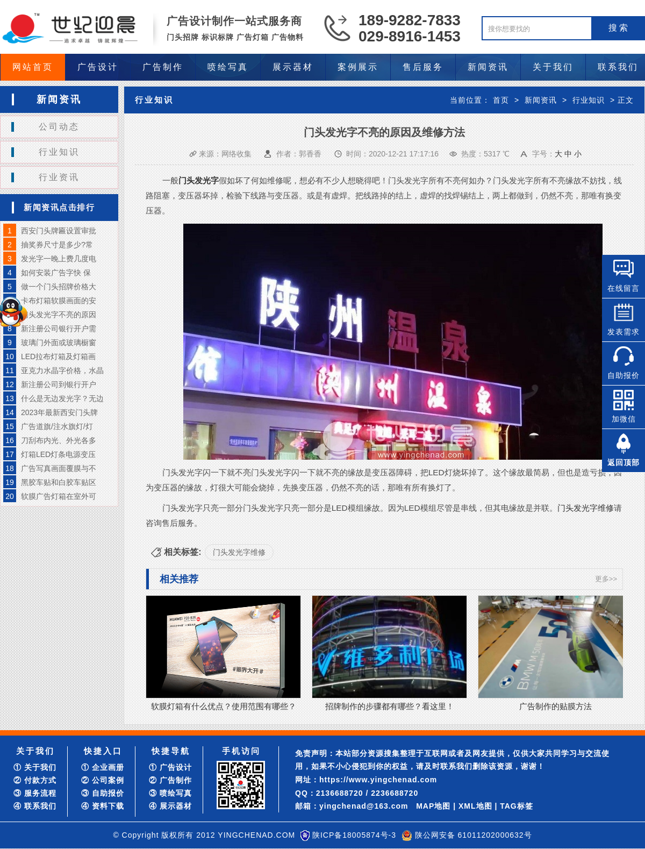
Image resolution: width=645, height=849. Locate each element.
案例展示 (358, 67)
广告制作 (162, 67)
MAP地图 (433, 806)
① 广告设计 (170, 767)
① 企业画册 (102, 767)
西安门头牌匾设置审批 (58, 230)
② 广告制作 (170, 780)
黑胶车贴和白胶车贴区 (58, 482)
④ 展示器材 (170, 806)
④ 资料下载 (102, 806)
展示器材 (293, 67)
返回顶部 (623, 462)
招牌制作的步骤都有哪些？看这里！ (389, 706)
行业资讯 (59, 177)
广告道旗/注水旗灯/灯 (57, 426)
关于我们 (553, 67)
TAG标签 (516, 806)
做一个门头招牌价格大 (58, 286)
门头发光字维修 (585, 507)
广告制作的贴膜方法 (555, 706)
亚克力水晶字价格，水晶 (62, 370)
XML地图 (475, 806)
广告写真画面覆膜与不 (58, 468)
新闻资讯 (488, 67)
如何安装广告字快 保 (56, 272)
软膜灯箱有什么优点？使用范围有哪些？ (223, 706)
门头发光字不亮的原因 (58, 314)
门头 (186, 180)
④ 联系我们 (34, 806)
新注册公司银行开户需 (58, 328)
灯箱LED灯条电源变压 (58, 454)
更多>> (606, 579)
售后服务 (423, 67)
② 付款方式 (34, 780)
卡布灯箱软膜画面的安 (58, 300)
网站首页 (32, 67)
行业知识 (59, 151)
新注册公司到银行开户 (58, 384)
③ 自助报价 (102, 793)
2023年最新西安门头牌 (59, 412)
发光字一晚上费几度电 (58, 258)
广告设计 (97, 67)
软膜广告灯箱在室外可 (58, 496)
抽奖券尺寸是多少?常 (57, 244)
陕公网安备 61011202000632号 (473, 835)
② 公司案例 (102, 780)
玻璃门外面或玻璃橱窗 (58, 342)
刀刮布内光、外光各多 (58, 440)
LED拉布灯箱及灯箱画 (58, 356)
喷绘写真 (227, 67)
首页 (501, 100)
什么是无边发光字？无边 (62, 398)
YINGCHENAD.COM (256, 835)
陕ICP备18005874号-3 (354, 835)
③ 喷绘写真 (170, 793)
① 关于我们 (34, 767)
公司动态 (59, 126)
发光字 (207, 180)
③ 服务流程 (34, 793)
